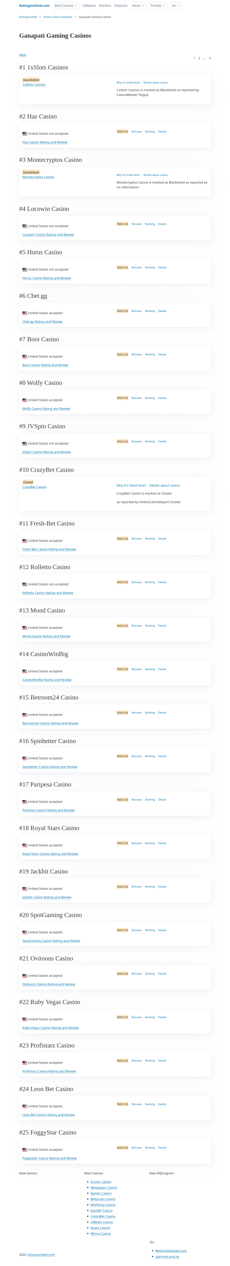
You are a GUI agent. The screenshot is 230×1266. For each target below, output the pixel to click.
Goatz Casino (100, 1228)
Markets (105, 5)
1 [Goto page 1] (194, 58)
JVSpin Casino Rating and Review (46, 452)
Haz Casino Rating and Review (44, 142)
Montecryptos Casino (38, 177)
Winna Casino (101, 1233)
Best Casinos (64, 5)
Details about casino (155, 82)
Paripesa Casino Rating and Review (48, 810)
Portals (156, 5)
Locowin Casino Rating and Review (48, 234)
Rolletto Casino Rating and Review (47, 593)
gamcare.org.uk (167, 1256)
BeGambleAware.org (170, 1251)
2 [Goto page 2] (199, 58)
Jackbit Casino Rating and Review (46, 897)
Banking (150, 131)
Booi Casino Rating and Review (45, 365)
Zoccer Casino (101, 1182)
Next (22, 55)
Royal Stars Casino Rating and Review (50, 854)
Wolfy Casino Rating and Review (46, 408)
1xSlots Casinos (34, 84)
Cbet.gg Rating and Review (42, 321)
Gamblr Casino (102, 1210)
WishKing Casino (103, 1205)
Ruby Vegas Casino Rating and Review (50, 1028)
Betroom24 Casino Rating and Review (50, 723)
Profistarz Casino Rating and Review (49, 1071)
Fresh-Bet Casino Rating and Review (49, 549)
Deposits (120, 5)
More (136, 5)
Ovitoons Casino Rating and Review (48, 984)
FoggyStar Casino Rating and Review (49, 1158)
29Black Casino (102, 1222)
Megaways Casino (104, 1187)
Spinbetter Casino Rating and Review (49, 767)
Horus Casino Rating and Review (46, 278)
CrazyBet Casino (34, 487)
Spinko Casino (101, 1193)
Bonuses (137, 131)
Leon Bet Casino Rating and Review (48, 1115)
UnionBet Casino (103, 1216)
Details (162, 131)
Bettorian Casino (103, 1199)
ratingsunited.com (41, 1254)
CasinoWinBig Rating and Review (46, 680)
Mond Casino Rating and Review (46, 636)
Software (89, 5)
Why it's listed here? (128, 82)
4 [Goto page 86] (210, 58)
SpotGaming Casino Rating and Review (51, 941)
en (174, 5)
